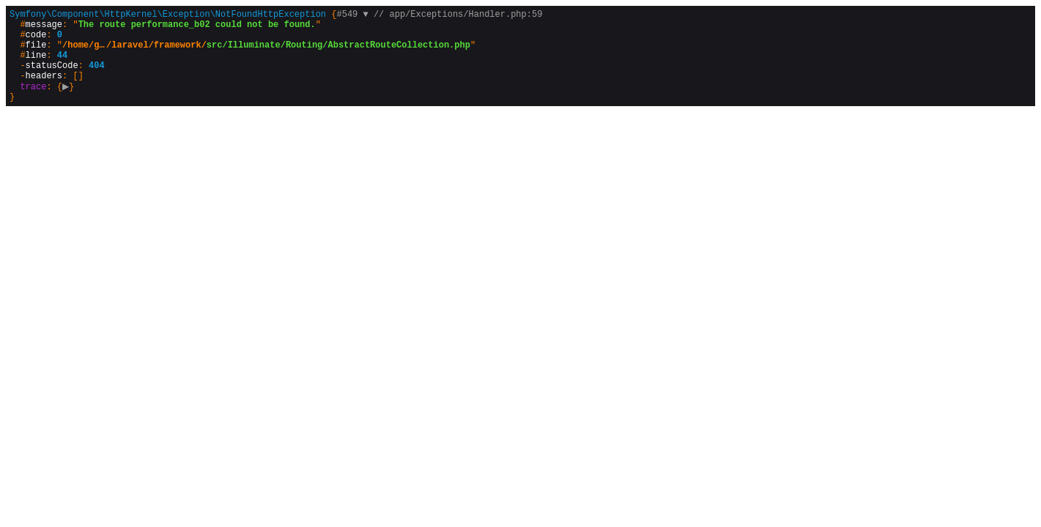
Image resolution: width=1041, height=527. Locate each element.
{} (276, 66)
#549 (352, 16)
